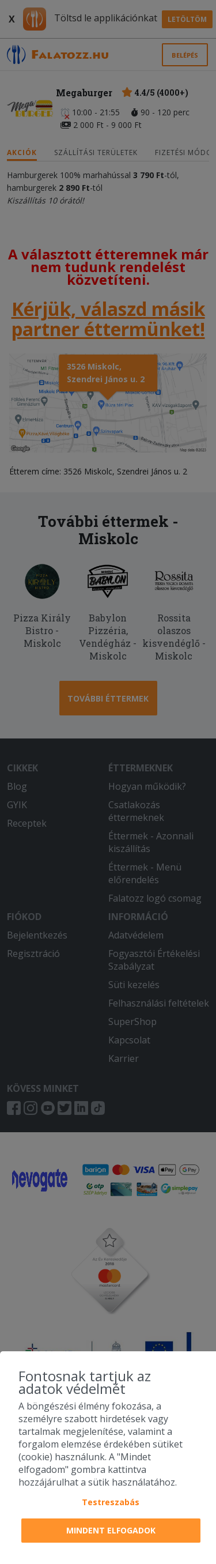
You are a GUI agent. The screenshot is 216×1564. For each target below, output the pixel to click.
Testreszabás (110, 1502)
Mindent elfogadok (111, 1530)
